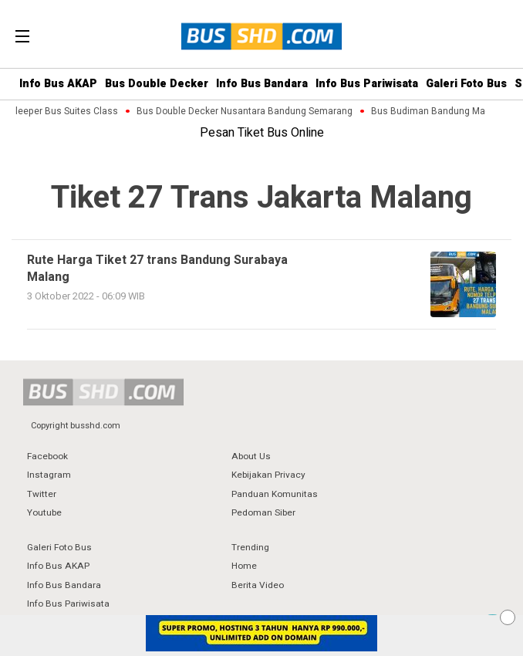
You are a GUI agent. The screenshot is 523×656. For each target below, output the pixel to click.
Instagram (49, 475)
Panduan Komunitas (274, 494)
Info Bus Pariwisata (366, 84)
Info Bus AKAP (58, 84)
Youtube (44, 512)
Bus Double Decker (156, 84)
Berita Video (257, 585)
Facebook (47, 456)
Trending (250, 547)
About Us (251, 456)
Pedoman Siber (263, 512)
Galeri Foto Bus (466, 84)
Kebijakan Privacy (268, 475)
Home (244, 566)
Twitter (41, 494)
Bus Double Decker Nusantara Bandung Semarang (247, 111)
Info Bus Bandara (262, 84)
